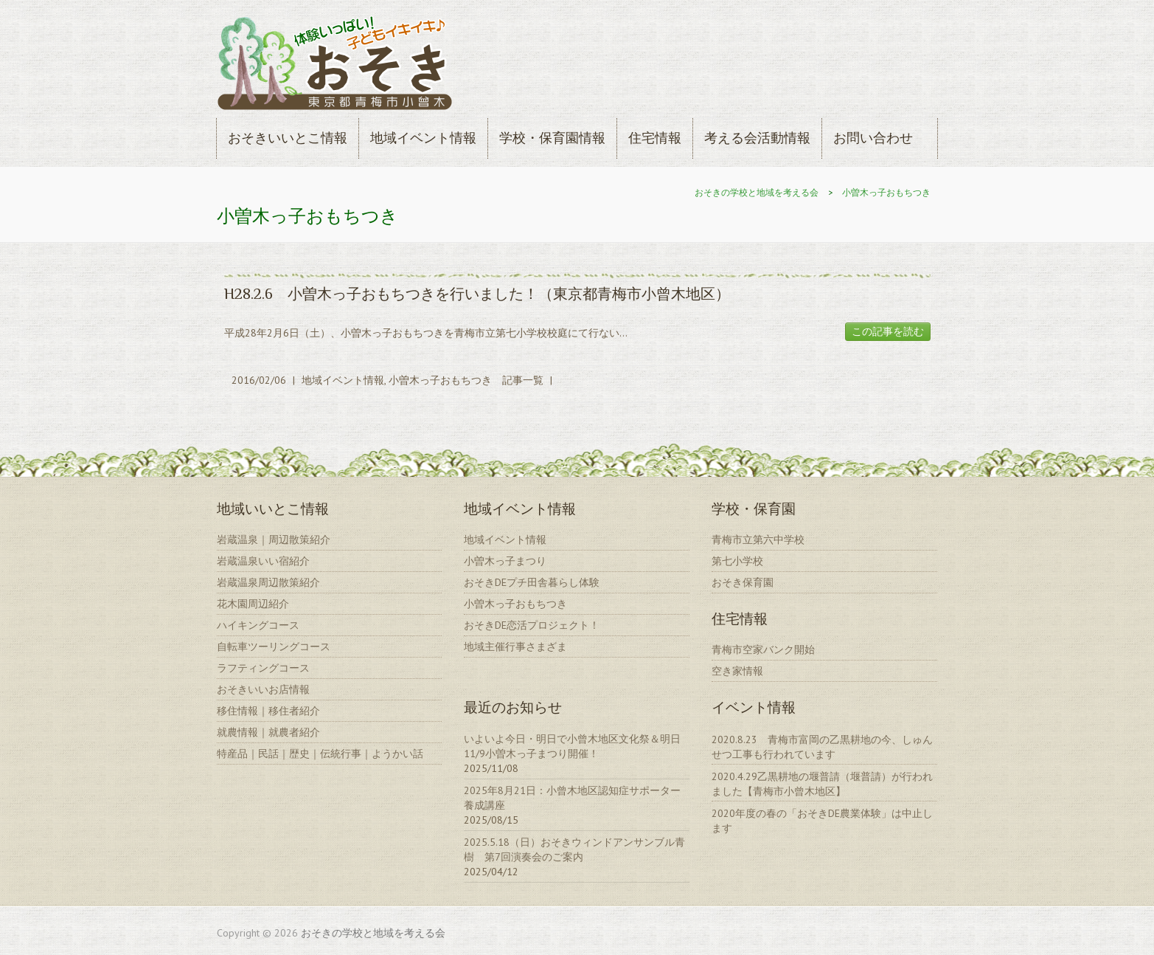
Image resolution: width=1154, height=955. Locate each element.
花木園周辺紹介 (253, 603)
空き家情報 (737, 671)
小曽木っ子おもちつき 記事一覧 (466, 380)
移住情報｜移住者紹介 (268, 710)
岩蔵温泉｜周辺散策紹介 (273, 539)
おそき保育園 (743, 582)
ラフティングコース (263, 668)
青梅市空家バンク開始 (763, 649)
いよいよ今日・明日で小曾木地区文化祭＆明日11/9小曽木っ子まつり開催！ (572, 746)
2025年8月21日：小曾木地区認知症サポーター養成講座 (572, 798)
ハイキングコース (258, 625)
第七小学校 (737, 561)
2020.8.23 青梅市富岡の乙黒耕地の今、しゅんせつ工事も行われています (822, 747)
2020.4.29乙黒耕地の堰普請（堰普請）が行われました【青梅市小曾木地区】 (822, 784)
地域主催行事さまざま (515, 646)
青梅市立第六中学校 (758, 539)
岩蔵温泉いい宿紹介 (263, 561)
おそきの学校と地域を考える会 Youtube (927, 54)
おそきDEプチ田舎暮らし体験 (531, 582)
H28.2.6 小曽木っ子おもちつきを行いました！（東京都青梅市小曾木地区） (477, 294)
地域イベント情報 (423, 137)
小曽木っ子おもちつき (886, 192)
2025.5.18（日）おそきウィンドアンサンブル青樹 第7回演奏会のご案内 (574, 849)
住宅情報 (654, 137)
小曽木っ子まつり (505, 561)
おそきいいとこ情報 (287, 137)
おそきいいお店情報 (263, 689)
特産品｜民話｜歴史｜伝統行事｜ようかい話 (320, 753)
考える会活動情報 (757, 137)
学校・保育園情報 (552, 137)
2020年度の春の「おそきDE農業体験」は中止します (822, 821)
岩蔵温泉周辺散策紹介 (268, 582)
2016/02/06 (259, 380)
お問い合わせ (873, 137)
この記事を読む (888, 331)
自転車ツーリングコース (273, 646)
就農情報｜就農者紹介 (268, 732)
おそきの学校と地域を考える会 (756, 192)
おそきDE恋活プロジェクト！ (531, 625)
